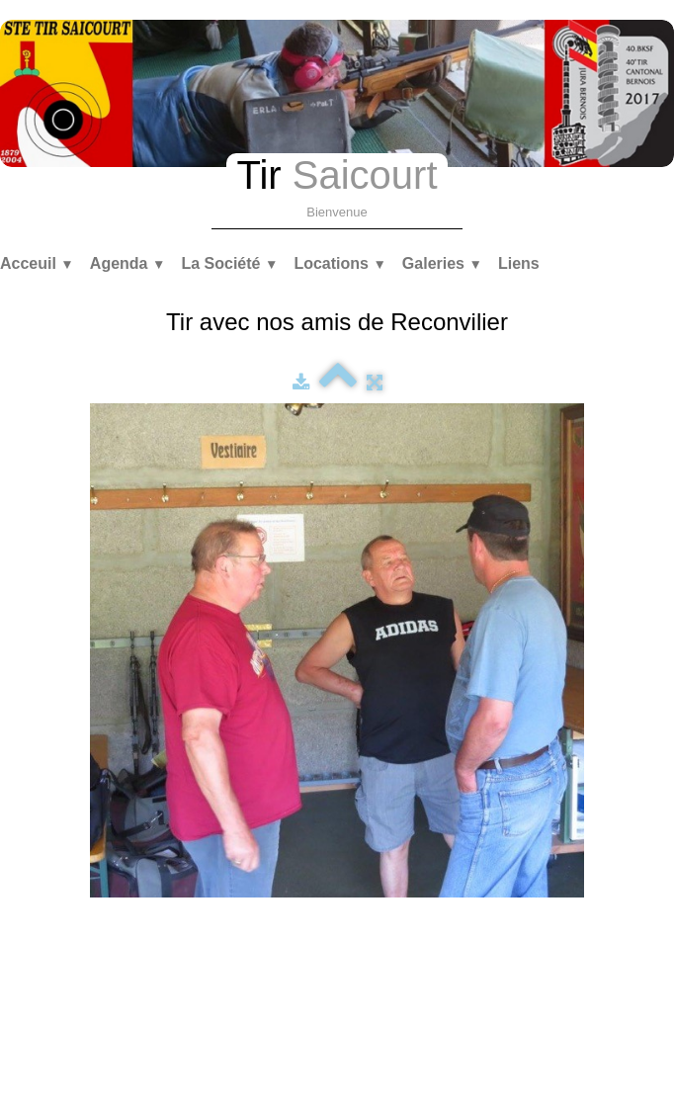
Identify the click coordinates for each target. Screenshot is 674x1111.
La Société (229, 263)
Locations (339, 263)
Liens (519, 263)
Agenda (128, 263)
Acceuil (37, 263)
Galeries (442, 263)
